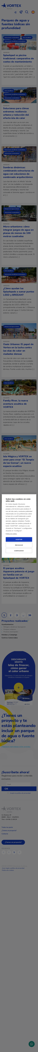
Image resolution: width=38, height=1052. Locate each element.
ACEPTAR (19, 539)
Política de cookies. (11, 534)
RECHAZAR (19, 545)
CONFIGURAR (19, 551)
